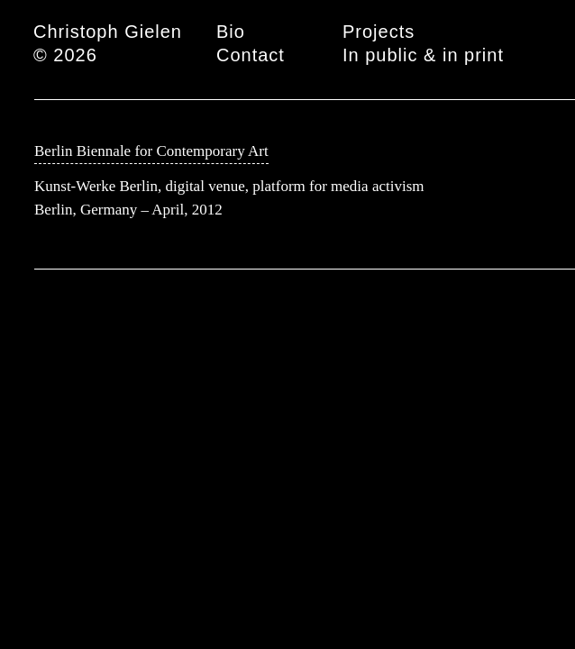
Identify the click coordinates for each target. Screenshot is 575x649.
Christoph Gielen (107, 31)
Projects (378, 31)
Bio (230, 31)
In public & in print (423, 55)
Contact (250, 55)
